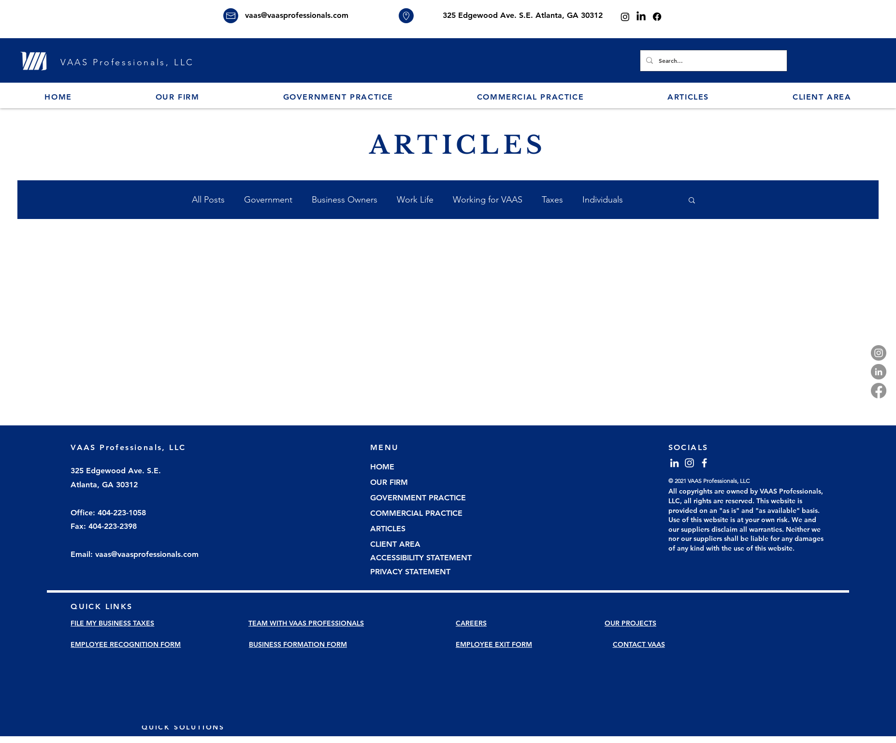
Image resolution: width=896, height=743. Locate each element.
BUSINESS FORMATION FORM (298, 644)
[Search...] (712, 60)
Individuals (602, 199)
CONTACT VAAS (639, 644)
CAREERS (471, 623)
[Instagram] (625, 16)
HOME (382, 466)
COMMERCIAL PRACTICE (416, 513)
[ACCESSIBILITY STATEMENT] (424, 558)
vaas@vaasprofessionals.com (296, 15)
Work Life (415, 199)
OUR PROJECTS (630, 623)
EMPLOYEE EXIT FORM (494, 644)
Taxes (552, 199)
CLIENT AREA (395, 544)
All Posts (208, 199)
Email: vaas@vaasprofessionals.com (135, 554)
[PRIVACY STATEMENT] (424, 572)
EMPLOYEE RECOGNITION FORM (126, 644)
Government (268, 199)
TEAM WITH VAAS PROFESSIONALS (306, 623)
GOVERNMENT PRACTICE (418, 497)
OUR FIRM (389, 482)
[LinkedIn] (641, 16)
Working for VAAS (487, 199)
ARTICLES (387, 528)
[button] (177, 97)
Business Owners (344, 199)
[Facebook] (657, 16)
